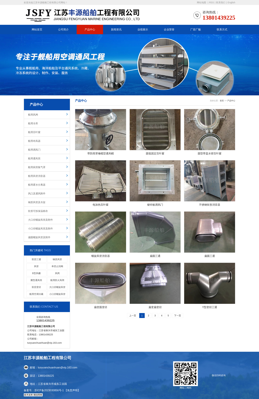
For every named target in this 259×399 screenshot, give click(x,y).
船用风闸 (33, 114)
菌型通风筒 (36, 280)
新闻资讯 (116, 29)
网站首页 (37, 29)
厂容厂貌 (195, 29)
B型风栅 (36, 273)
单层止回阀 (57, 266)
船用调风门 (34, 149)
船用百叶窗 (34, 132)
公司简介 (63, 29)
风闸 (57, 273)
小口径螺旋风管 (57, 294)
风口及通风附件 (36, 193)
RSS (211, 2)
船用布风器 (34, 141)
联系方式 (222, 29)
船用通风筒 (34, 158)
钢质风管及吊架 (36, 202)
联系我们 (220, 2)
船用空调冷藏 (36, 294)
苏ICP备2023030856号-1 (49, 390)
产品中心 (90, 29)
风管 (36, 266)
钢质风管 (57, 259)
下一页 (177, 315)
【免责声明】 (72, 390)
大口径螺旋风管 (57, 287)
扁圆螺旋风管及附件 (39, 237)
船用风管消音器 (36, 176)
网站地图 (202, 2)
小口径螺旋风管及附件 (40, 228)
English (231, 2)
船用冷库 (33, 123)
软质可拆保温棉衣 (38, 211)
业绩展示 (142, 29)
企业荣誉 (169, 29)
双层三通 (36, 259)
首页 (222, 101)
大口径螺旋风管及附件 (40, 219)
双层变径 (36, 287)
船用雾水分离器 (36, 184)
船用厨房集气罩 (36, 167)
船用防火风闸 (57, 280)
